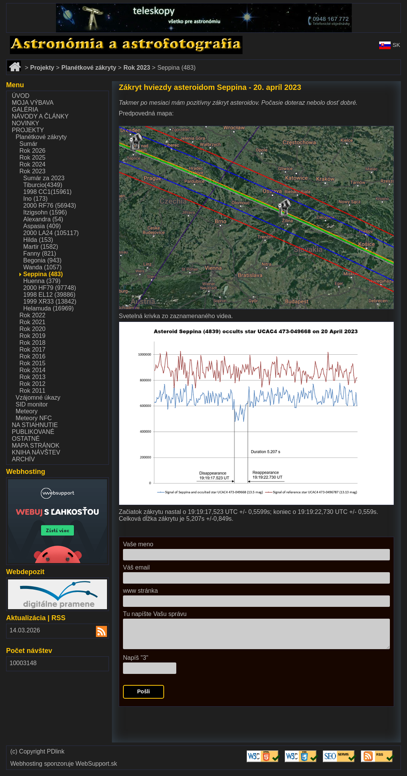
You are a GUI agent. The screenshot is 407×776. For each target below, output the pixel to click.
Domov (15, 63)
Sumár (28, 144)
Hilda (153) (38, 240)
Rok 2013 (32, 377)
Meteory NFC (34, 418)
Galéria (25, 109)
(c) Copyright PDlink (37, 752)
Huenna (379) (42, 281)
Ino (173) (35, 198)
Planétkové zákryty (41, 137)
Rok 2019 (32, 336)
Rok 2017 (32, 349)
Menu (15, 85)
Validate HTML (257, 754)
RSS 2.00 (97, 632)
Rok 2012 (32, 384)
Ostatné (26, 438)
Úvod (20, 96)
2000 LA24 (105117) (51, 233)
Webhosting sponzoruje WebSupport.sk (63, 764)
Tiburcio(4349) (42, 185)
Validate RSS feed (379, 754)
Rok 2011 (32, 390)
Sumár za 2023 (44, 178)
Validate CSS (303, 750)
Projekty (28, 130)
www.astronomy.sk (31, 39)
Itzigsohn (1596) (45, 212)
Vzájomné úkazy (38, 397)
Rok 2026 (32, 150)
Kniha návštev (36, 452)
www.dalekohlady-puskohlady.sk (50, 6)
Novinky (25, 123)
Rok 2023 (32, 171)
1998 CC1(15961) (47, 192)
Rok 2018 (32, 342)
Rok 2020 (32, 329)
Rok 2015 (32, 363)
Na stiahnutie (35, 425)
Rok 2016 (32, 356)
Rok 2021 (32, 322)
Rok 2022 (32, 315)
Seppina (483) (43, 274)
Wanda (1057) (42, 267)
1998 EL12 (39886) (49, 294)
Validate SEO (341, 750)
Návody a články (40, 116)
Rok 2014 (32, 370)
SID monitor (32, 404)
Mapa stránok (35, 445)
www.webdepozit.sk (34, 582)
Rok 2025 (32, 157)
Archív (23, 459)
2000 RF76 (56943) (49, 205)
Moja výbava (33, 102)
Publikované (33, 432)
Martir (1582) (40, 246)
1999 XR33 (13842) (50, 301)
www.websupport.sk (35, 482)
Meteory (27, 411)
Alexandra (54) (43, 219)
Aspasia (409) (42, 226)
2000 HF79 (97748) (49, 288)
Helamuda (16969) (48, 308)
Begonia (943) (42, 260)
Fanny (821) (39, 253)
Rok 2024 (32, 164)
